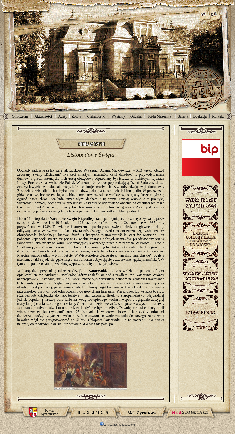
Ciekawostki (96, 116)
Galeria (182, 116)
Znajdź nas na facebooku (117, 424)
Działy (62, 116)
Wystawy (118, 116)
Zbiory (77, 116)
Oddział (136, 116)
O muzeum (20, 116)
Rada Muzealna (159, 116)
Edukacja (200, 116)
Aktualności (43, 116)
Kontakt (218, 116)
